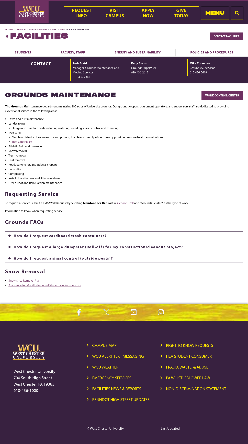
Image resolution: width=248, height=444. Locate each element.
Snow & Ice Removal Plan (24, 280)
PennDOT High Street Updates (121, 399)
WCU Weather (105, 367)
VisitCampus (115, 12)
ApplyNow (148, 12)
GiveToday (181, 12)
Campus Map (104, 345)
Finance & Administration (42, 29)
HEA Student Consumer (189, 356)
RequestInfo (81, 12)
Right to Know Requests (189, 345)
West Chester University (17, 29)
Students (23, 52)
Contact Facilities (226, 36)
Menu (214, 13)
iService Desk (125, 203)
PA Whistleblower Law (188, 377)
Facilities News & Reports (116, 388)
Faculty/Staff (73, 52)
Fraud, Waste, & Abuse (187, 367)
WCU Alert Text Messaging (118, 356)
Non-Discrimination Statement (196, 388)
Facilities (61, 29)
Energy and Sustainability (138, 52)
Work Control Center (222, 95)
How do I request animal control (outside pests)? (63, 258)
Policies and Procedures (211, 52)
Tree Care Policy (22, 142)
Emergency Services (111, 377)
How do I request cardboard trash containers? (60, 235)
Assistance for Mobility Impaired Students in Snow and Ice (44, 285)
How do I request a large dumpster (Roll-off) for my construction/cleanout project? (98, 247)
